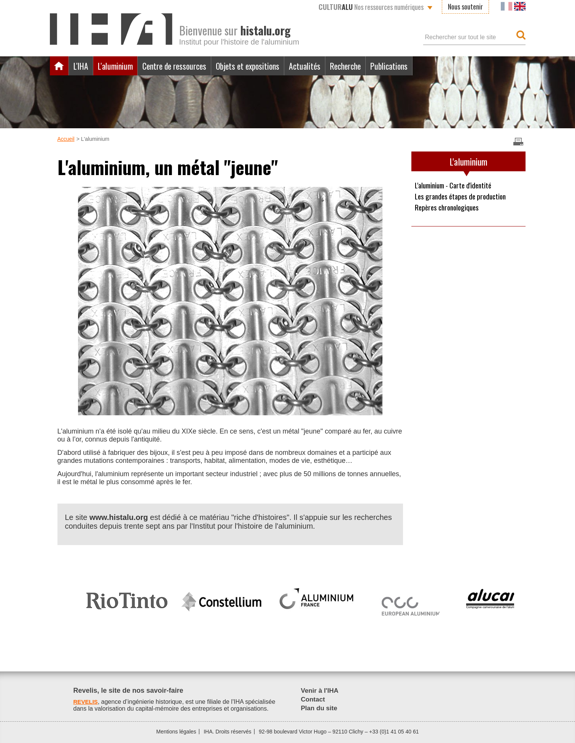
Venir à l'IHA (320, 690)
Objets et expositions (264, 66)
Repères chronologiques (449, 208)
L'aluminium (120, 66)
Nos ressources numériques (371, 7)
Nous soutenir (465, 6)
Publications (418, 66)
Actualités (325, 66)
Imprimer (518, 141)
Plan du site (320, 708)
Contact (313, 699)
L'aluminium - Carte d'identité (456, 185)
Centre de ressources (184, 66)
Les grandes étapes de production (463, 196)
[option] (127, 597)
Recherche (370, 66)
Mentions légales (176, 732)
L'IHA (82, 66)
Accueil (59, 65)
